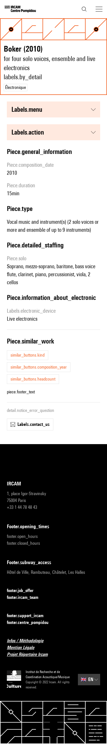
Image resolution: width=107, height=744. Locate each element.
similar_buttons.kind (28, 355)
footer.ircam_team (26, 598)
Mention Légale (24, 648)
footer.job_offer (23, 591)
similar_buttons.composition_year (39, 367)
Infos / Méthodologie (28, 641)
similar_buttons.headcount (33, 379)
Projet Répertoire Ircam (30, 655)
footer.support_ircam (28, 616)
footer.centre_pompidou (31, 623)
